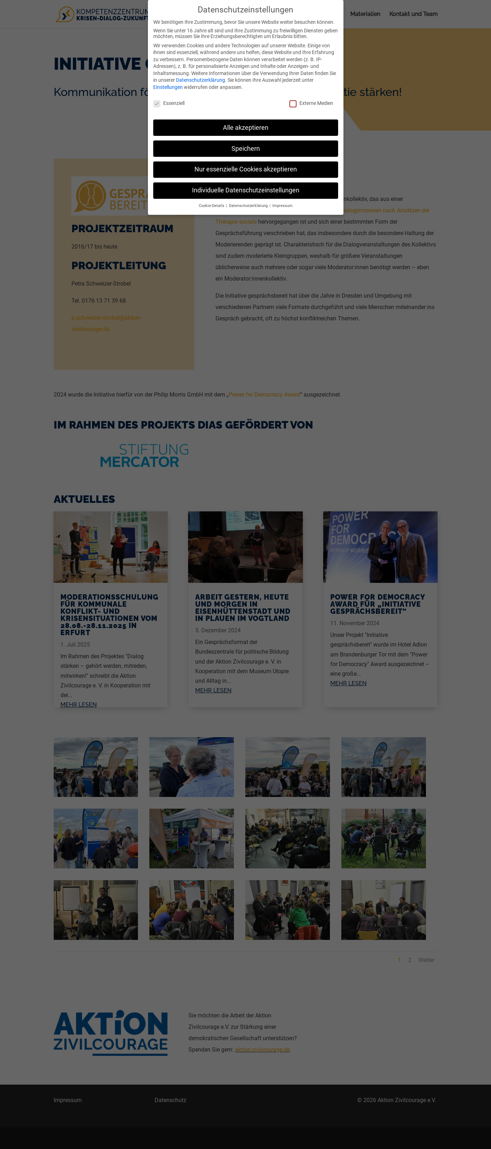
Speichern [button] (245, 144)
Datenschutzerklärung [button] (249, 201)
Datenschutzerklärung (200, 76)
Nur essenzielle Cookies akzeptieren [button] (245, 165)
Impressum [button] (282, 201)
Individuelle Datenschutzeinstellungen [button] (245, 186)
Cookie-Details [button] (212, 201)
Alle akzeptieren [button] (245, 123)
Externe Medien (311, 99)
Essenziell (169, 99)
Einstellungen (168, 83)
